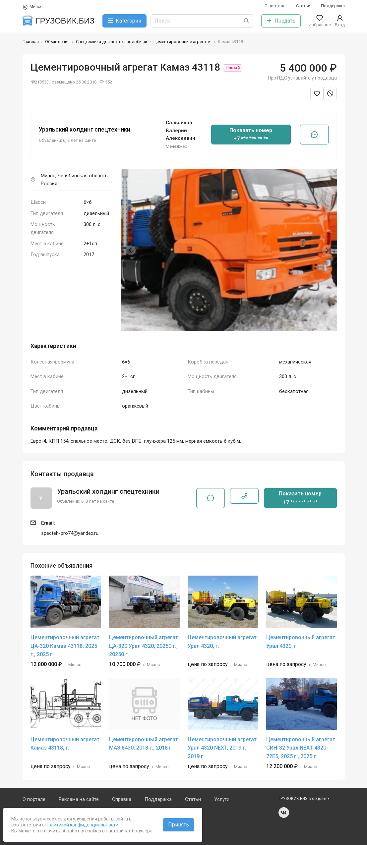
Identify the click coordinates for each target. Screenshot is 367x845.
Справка (121, 799)
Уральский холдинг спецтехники (84, 129)
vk (283, 812)
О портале (275, 5)
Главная (31, 41)
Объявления (57, 41)
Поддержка (333, 5)
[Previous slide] (131, 250)
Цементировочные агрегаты (182, 41)
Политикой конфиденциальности (81, 824)
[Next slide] (327, 250)
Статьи (303, 5)
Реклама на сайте (79, 799)
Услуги (221, 799)
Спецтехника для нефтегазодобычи (111, 41)
